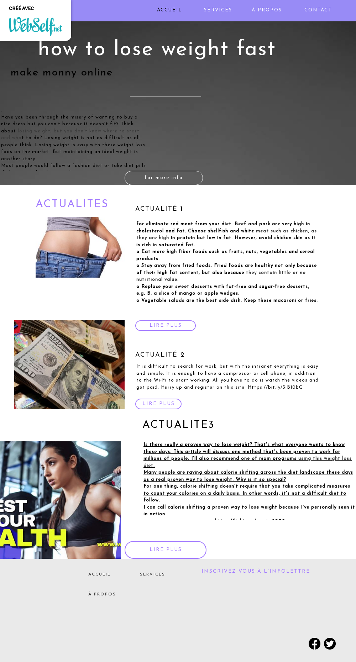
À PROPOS (102, 594)
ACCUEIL (99, 574)
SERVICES (152, 574)
